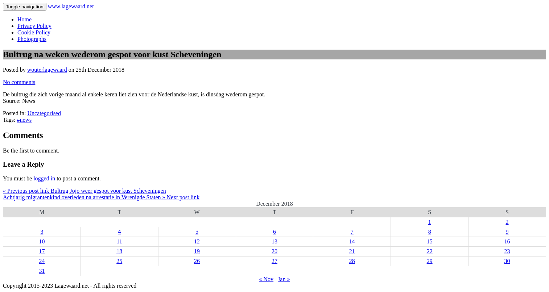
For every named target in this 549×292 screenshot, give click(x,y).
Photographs (31, 39)
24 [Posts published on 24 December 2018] (42, 261)
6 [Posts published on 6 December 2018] (274, 232)
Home (24, 19)
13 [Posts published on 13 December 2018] (274, 241)
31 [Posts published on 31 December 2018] (42, 271)
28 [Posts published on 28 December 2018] (352, 261)
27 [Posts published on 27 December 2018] (274, 261)
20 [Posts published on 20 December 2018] (274, 251)
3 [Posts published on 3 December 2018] (41, 232)
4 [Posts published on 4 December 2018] (119, 232)
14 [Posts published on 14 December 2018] (352, 241)
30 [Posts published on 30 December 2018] (507, 261)
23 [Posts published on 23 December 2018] (507, 251)
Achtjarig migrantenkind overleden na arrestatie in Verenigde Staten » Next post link (101, 197)
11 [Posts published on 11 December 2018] (119, 241)
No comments (19, 82)
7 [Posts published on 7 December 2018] (352, 232)
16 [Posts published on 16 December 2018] (507, 241)
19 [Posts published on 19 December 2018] (197, 251)
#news (24, 120)
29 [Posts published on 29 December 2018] (430, 261)
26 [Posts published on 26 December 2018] (197, 261)
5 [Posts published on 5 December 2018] (196, 232)
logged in (44, 178)
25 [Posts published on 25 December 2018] (119, 261)
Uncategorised (44, 113)
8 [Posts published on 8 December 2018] (429, 232)
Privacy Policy (34, 26)
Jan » (284, 279)
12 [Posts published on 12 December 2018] (197, 241)
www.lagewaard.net (71, 6)
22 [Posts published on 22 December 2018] (430, 251)
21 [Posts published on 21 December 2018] (352, 251)
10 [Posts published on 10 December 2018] (42, 241)
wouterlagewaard (47, 70)
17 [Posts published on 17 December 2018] (42, 251)
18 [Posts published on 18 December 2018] (119, 251)
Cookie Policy (33, 32)
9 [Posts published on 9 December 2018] (507, 232)
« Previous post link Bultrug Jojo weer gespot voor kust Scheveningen (84, 191)
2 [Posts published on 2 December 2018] (507, 222)
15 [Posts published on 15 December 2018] (430, 241)
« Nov (266, 279)
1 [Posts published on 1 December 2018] (429, 222)
